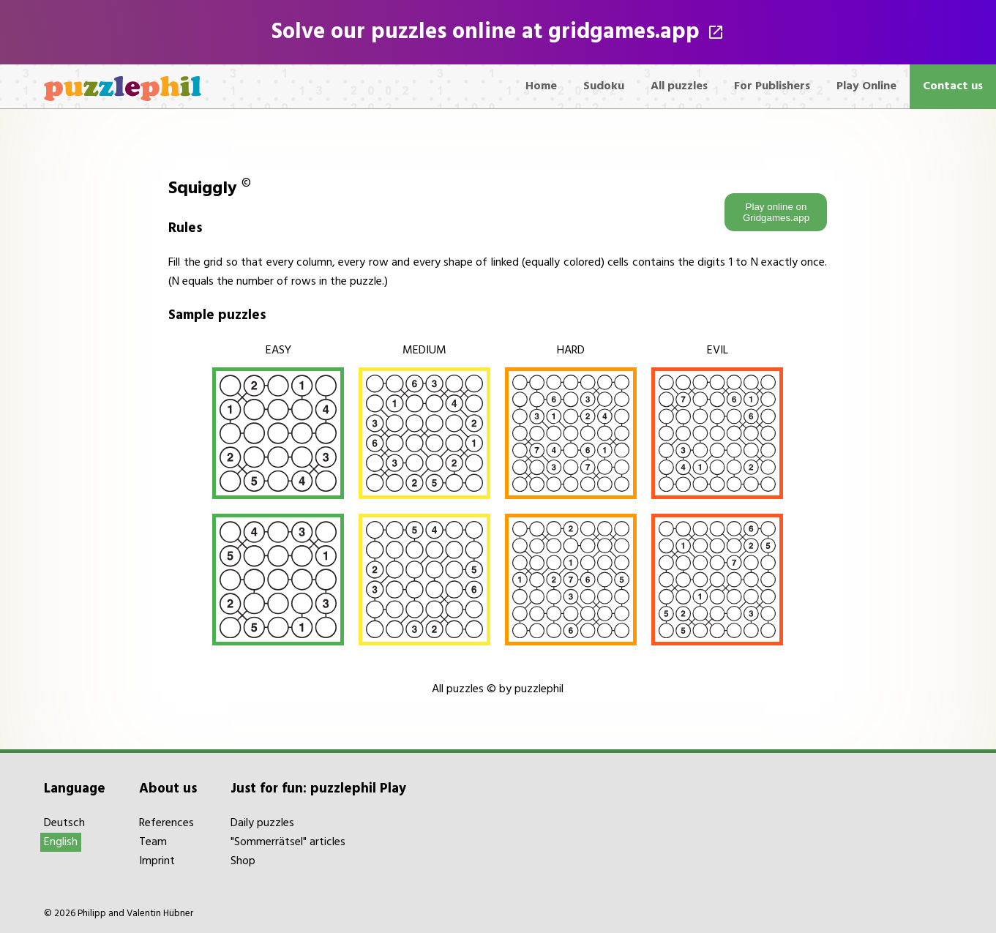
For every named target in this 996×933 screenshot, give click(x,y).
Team (153, 842)
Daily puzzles (262, 823)
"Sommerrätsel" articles (288, 842)
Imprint (157, 861)
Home (541, 86)
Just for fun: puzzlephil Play (318, 789)
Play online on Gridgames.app (776, 212)
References (166, 823)
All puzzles (679, 86)
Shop (243, 861)
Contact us (953, 86)
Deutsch (64, 823)
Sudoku (603, 86)
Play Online (866, 86)
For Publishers (772, 86)
